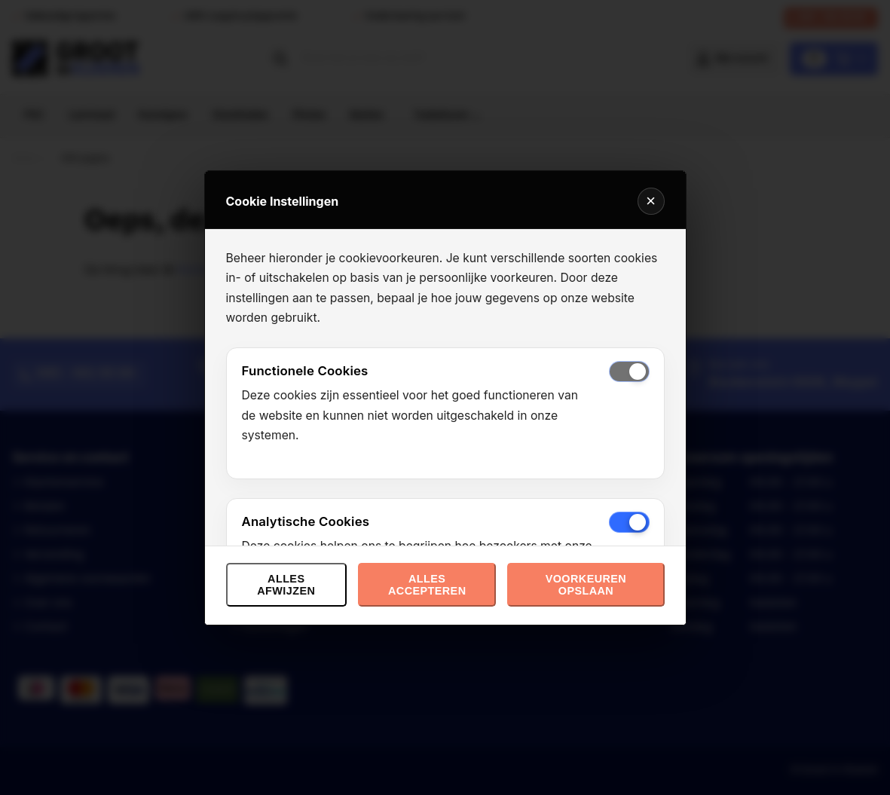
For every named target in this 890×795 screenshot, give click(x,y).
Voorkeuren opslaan (586, 585)
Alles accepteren (427, 585)
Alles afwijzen (286, 585)
